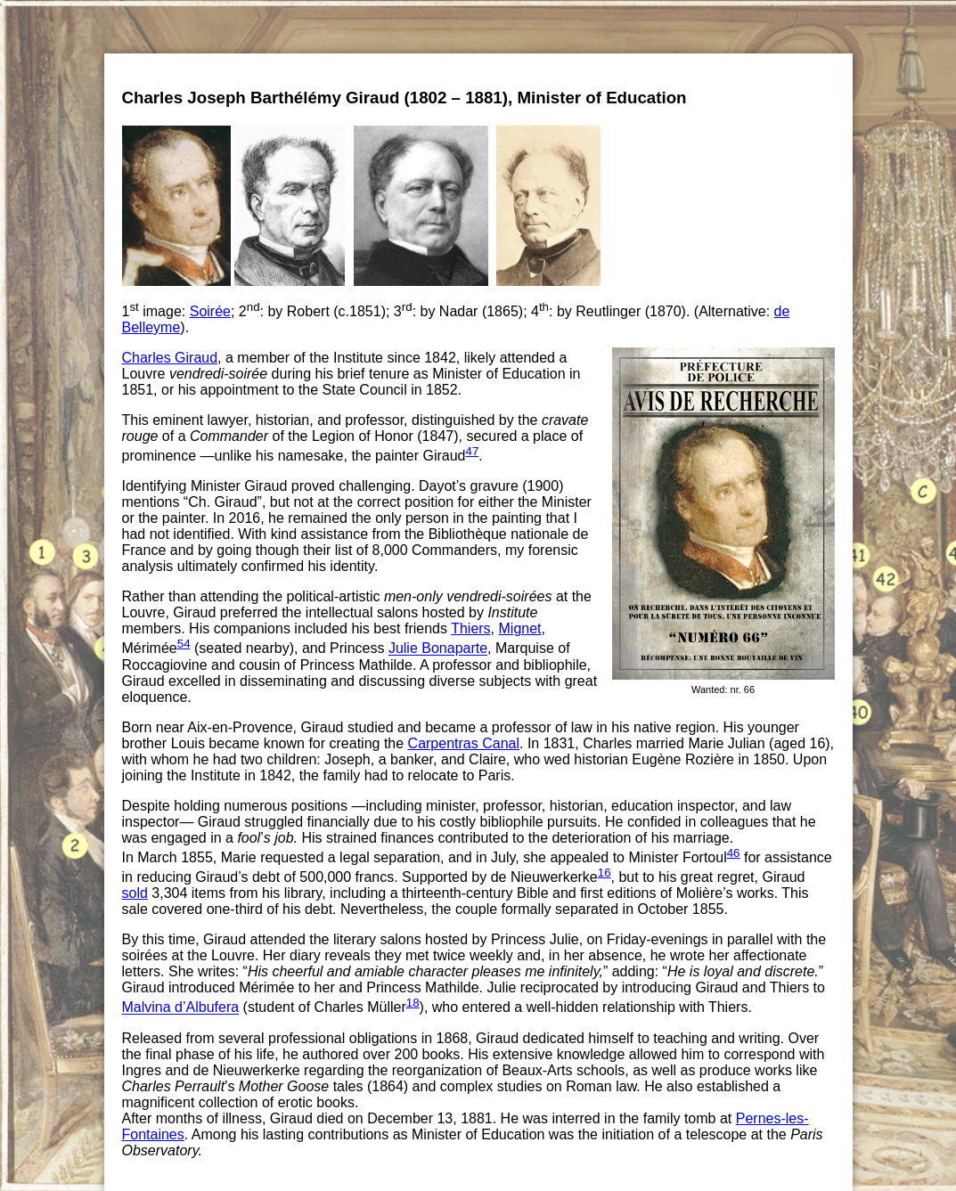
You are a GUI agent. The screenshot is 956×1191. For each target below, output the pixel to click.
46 (733, 853)
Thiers (470, 628)
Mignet (520, 628)
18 (413, 1002)
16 (604, 872)
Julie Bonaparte (437, 649)
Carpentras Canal (463, 743)
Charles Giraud (170, 357)
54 (184, 643)
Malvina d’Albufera (181, 1008)
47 (471, 451)
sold (135, 893)
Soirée (210, 311)
